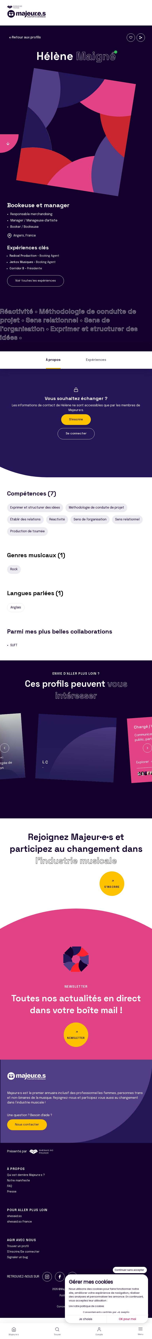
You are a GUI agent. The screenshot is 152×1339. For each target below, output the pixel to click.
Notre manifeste (18, 1186)
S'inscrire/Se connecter (23, 1257)
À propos (53, 360)
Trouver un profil (18, 1251)
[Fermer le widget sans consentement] (130, 1270)
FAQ (9, 1191)
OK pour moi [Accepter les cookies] (127, 1319)
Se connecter (76, 433)
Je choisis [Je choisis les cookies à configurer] (85, 1319)
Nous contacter (27, 1130)
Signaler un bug (17, 1262)
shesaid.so (14, 1221)
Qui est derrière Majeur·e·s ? (26, 1180)
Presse (11, 1197)
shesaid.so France (19, 1227)
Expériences (96, 360)
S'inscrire (76, 419)
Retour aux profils (25, 37)
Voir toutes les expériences (35, 280)
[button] (4, 748)
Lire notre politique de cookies (86, 1306)
